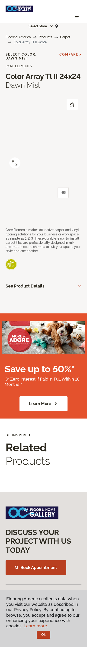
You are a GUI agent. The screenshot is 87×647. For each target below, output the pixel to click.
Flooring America (18, 37)
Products (45, 37)
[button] (41, 26)
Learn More (43, 403)
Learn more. (36, 625)
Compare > (70, 54)
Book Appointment (36, 567)
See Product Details (25, 286)
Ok (43, 635)
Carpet (65, 37)
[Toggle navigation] (76, 16)
